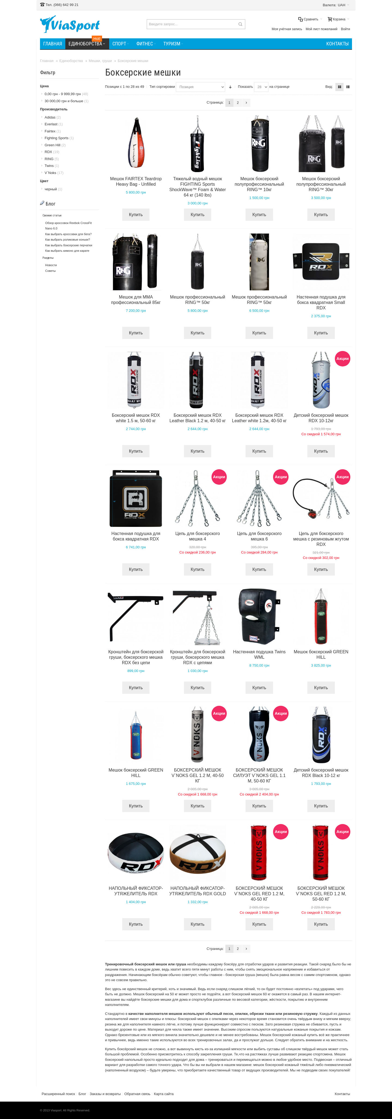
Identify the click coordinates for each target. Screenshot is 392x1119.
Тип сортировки (162, 87)
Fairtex (53, 131)
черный (53, 189)
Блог (82, 1094)
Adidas (53, 117)
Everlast (54, 124)
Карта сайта (163, 1094)
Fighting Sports (59, 138)
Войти (345, 29)
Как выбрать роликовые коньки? (67, 239)
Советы (50, 270)
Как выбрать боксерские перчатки (68, 245)
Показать (245, 87)
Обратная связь (137, 1094)
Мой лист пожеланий (321, 29)
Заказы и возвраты (105, 1094)
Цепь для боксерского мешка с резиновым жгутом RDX (321, 539)
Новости (51, 265)
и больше (66, 101)
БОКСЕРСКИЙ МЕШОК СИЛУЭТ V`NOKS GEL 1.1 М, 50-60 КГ (259, 775)
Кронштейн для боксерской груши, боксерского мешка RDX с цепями (197, 657)
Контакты (342, 1094)
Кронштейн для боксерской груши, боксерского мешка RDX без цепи (136, 657)
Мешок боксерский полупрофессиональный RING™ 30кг (321, 184)
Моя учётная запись (287, 29)
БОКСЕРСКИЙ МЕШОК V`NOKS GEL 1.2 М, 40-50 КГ (197, 775)
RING (52, 159)
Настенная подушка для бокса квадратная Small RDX (321, 302)
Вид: (329, 87)
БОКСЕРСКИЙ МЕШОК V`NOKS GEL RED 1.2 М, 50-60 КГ (321, 894)
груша (181, 964)
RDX (52, 152)
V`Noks (54, 173)
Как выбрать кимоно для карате (67, 250)
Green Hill (55, 145)
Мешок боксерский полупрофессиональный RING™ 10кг (259, 184)
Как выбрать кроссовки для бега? (68, 234)
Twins (52, 166)
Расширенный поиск (58, 1094)
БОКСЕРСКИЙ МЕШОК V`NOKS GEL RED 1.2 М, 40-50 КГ (259, 894)
